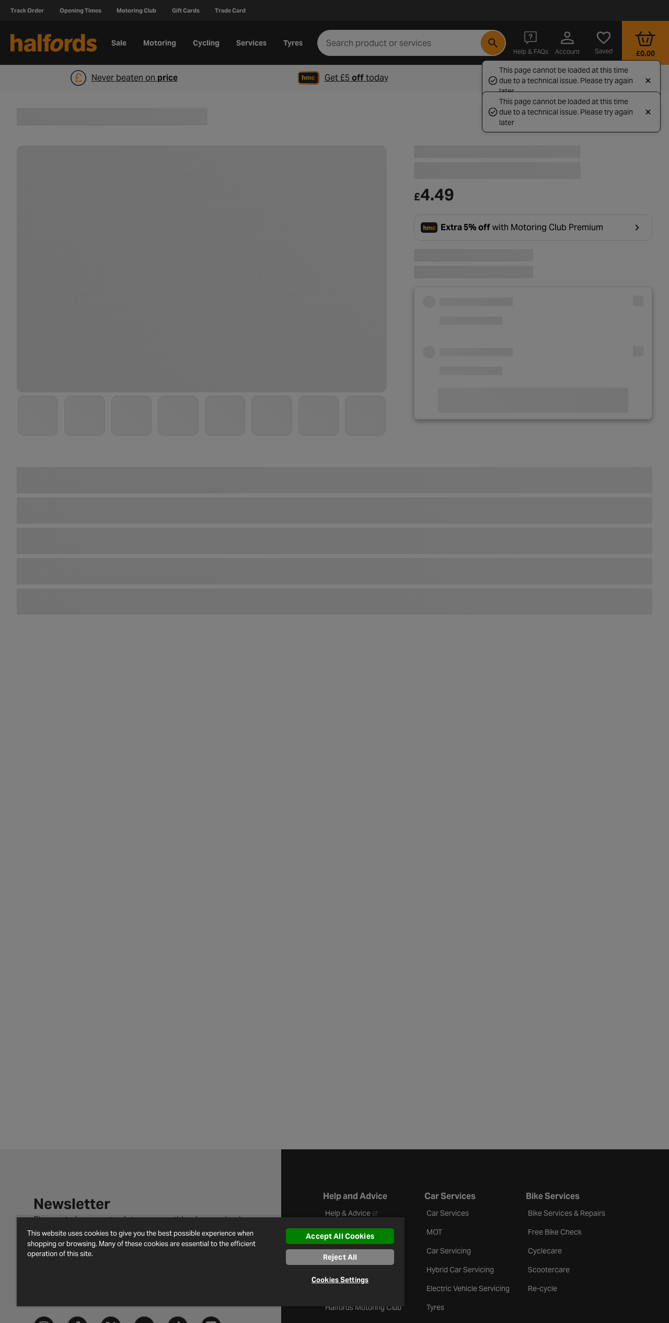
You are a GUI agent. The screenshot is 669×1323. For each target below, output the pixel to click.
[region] (211, 1261)
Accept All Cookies (340, 1236)
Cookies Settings (340, 1279)
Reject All (340, 1257)
